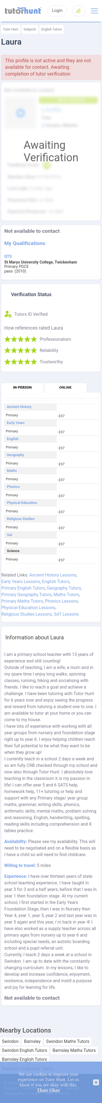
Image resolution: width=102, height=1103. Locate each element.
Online (65, 387)
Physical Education (22, 503)
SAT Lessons (66, 614)
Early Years (15, 423)
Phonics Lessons (61, 601)
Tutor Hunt (10, 29)
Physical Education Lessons (28, 607)
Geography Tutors (64, 588)
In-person (22, 387)
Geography (15, 455)
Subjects (29, 29)
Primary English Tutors (23, 588)
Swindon (10, 1041)
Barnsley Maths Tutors (74, 1050)
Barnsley (32, 1041)
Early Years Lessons (20, 581)
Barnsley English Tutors (24, 1059)
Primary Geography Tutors (26, 594)
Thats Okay (48, 1090)
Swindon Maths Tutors (67, 1041)
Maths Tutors (66, 594)
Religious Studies (21, 519)
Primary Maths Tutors (22, 601)
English (12, 439)
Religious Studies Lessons (26, 614)
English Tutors (51, 29)
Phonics (13, 487)
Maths (12, 471)
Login (57, 10)
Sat (9, 535)
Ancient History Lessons (52, 575)
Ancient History (19, 407)
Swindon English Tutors (24, 1050)
